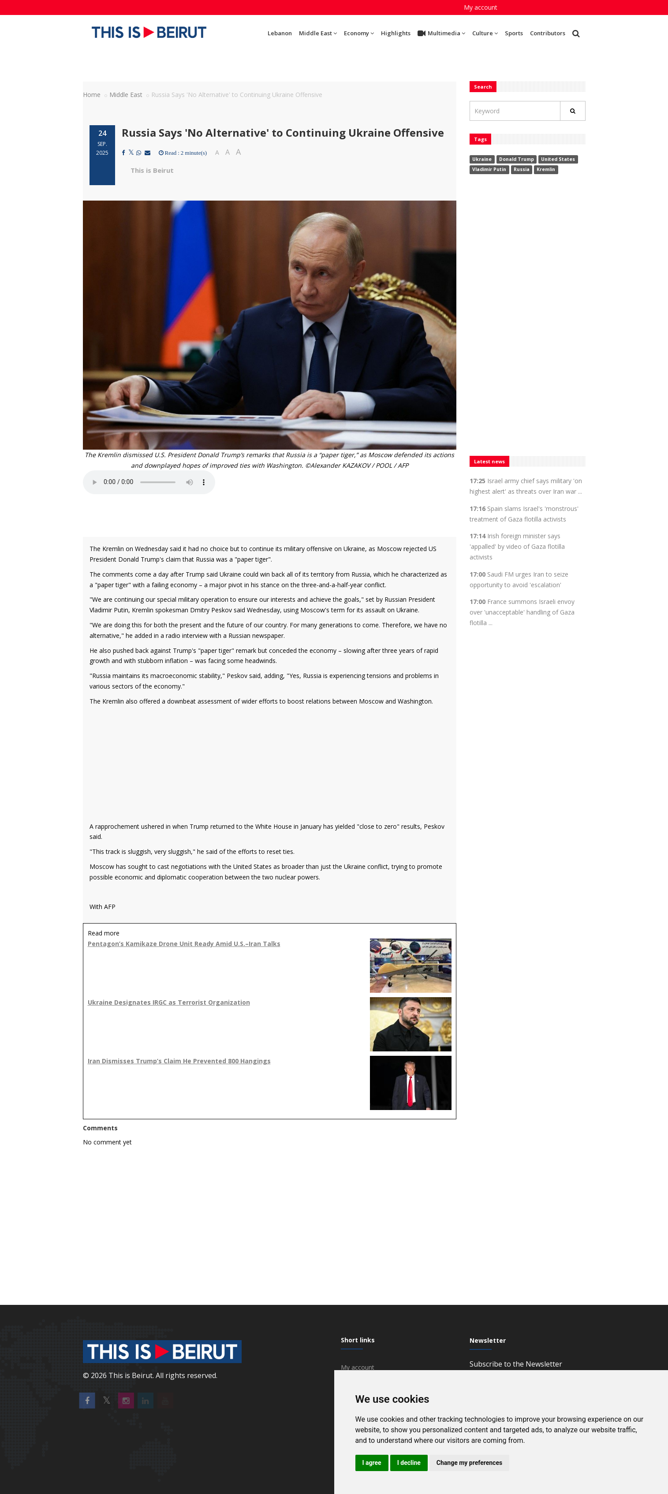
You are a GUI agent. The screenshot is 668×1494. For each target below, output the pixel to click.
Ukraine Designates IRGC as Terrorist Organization (169, 1002)
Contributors (547, 33)
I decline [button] (409, 1462)
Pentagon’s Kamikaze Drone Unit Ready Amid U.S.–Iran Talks (184, 943)
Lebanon (280, 33)
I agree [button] (371, 1462)
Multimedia (441, 33)
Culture (485, 33)
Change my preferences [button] (469, 1462)
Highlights (396, 33)
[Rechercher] (573, 111)
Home (92, 94)
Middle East (318, 33)
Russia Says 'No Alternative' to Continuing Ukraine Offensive (283, 132)
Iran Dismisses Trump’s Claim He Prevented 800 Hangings (179, 1061)
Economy (359, 33)
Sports (514, 33)
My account (480, 7)
